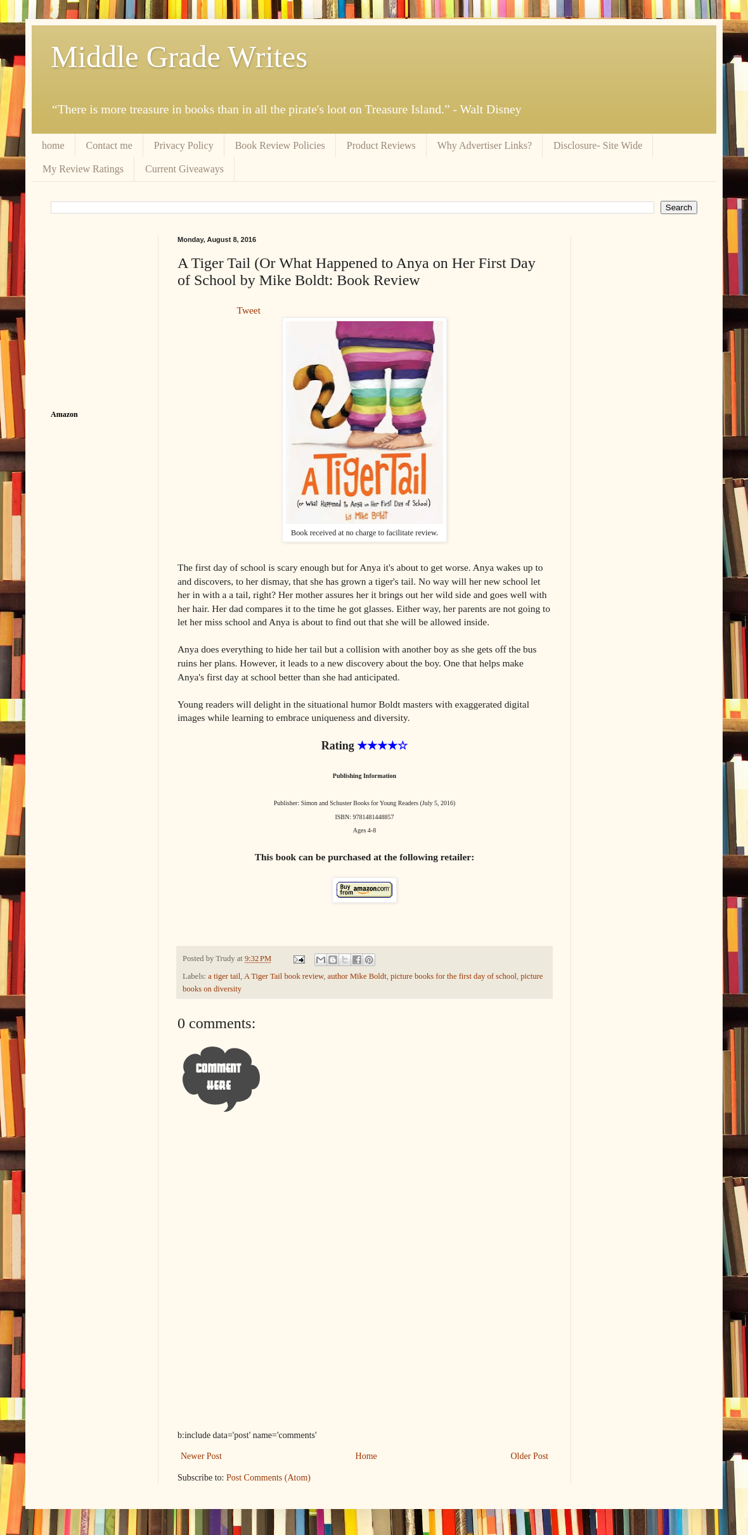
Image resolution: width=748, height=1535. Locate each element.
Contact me (109, 145)
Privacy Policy (184, 145)
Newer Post (201, 1456)
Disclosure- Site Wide (597, 145)
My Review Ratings (83, 168)
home (53, 145)
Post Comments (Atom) (268, 1477)
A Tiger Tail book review (283, 976)
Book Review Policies (280, 145)
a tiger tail (224, 976)
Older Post (530, 1456)
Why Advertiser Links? (484, 145)
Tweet (249, 310)
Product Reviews (381, 145)
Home (366, 1456)
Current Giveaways (184, 168)
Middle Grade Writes (179, 56)
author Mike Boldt (357, 976)
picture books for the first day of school (453, 976)
